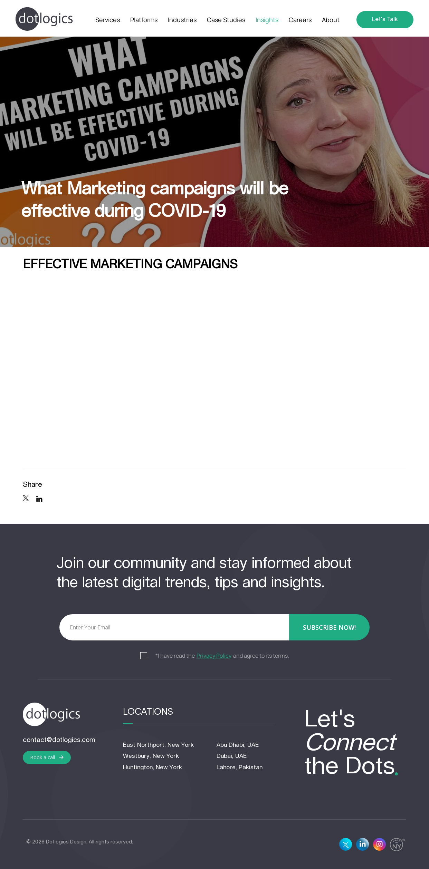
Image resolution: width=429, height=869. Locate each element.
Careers (300, 20)
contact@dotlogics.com (59, 740)
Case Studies (226, 20)
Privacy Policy (214, 656)
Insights (267, 20)
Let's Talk (385, 19)
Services (107, 20)
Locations (148, 712)
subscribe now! (329, 627)
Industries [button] (182, 20)
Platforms (144, 20)
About (331, 20)
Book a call (47, 757)
